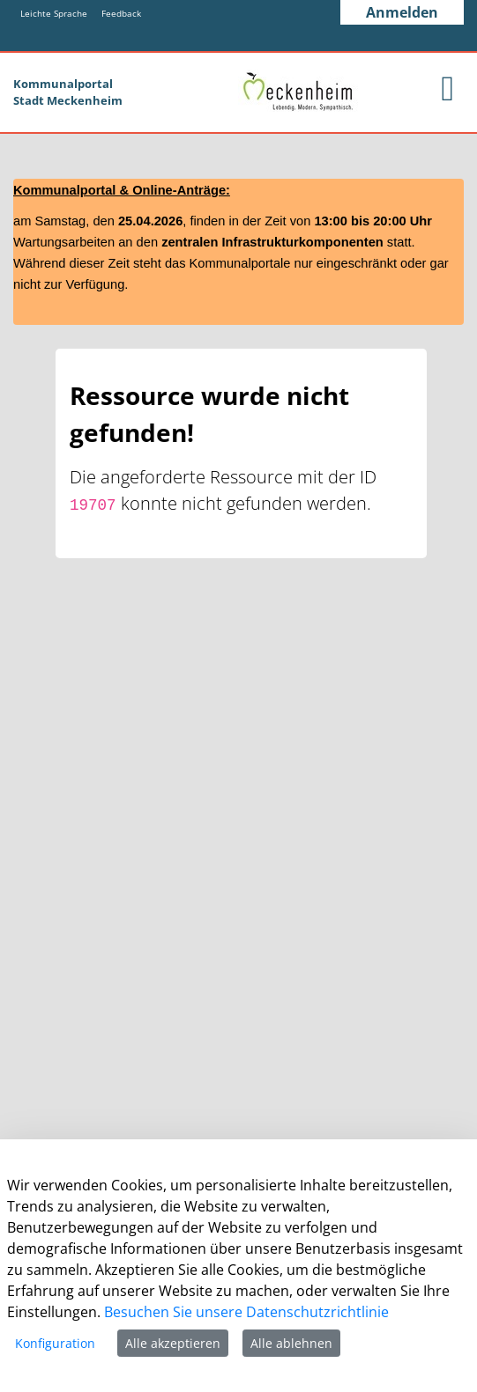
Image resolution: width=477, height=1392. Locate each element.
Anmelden (402, 12)
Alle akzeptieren (172, 1343)
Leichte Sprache (53, 13)
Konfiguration (55, 1343)
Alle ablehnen (291, 1343)
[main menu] (447, 88)
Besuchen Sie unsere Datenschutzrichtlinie (246, 1312)
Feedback (121, 13)
